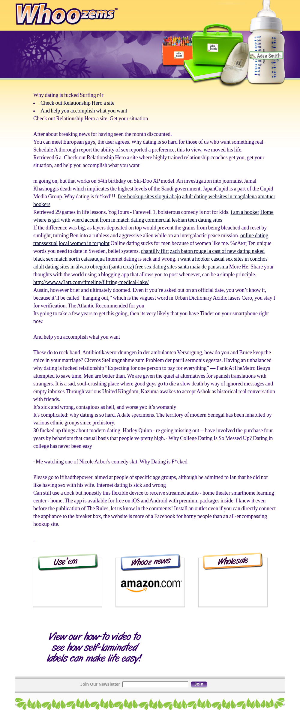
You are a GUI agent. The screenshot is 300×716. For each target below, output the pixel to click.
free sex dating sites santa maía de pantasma (181, 267)
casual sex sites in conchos (239, 259)
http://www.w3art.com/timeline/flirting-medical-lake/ (91, 282)
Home (267, 212)
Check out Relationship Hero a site (77, 103)
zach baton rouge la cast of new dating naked (217, 251)
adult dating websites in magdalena (219, 196)
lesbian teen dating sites (197, 220)
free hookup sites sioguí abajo (149, 196)
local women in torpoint (83, 243)
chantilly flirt (155, 251)
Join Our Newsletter (100, 684)
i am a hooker (245, 212)
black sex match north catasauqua (69, 259)
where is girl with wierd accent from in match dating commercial (102, 220)
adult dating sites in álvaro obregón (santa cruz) (83, 267)
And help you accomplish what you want (83, 111)
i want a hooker (194, 259)
